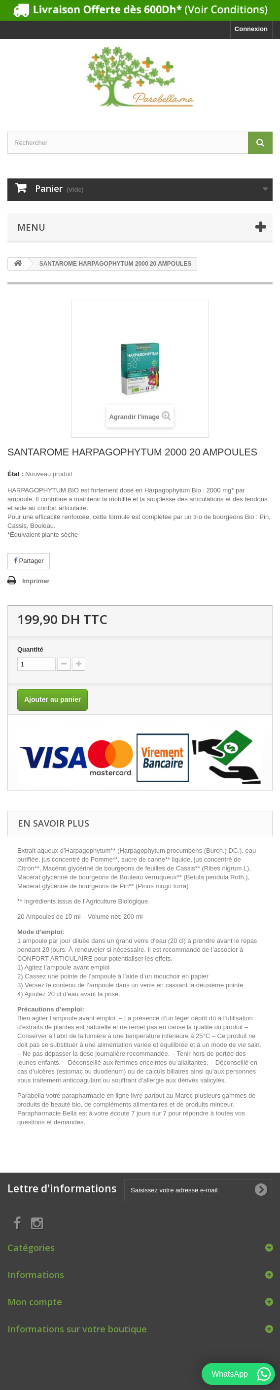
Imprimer (36, 581)
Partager (28, 560)
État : (15, 474)
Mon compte (34, 1302)
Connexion (251, 29)
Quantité (30, 649)
